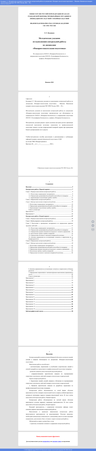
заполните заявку (56, 441)
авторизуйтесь (46, 441)
